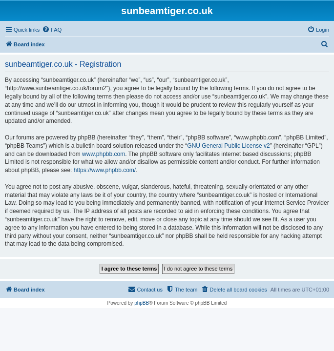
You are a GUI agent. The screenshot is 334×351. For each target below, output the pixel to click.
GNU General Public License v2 (228, 145)
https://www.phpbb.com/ (105, 170)
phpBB (141, 303)
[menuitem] (52, 30)
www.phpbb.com (103, 154)
